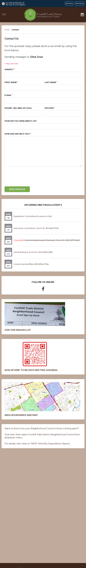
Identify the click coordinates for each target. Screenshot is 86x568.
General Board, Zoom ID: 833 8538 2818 (33, 252)
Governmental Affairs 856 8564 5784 (31, 264)
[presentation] (28, 177)
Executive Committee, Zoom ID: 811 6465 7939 (36, 228)
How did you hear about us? (21, 121)
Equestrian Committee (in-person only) (33, 216)
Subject (10, 69)
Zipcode (50, 108)
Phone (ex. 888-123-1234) (18, 108)
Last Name (51, 82)
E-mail (9, 95)
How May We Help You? (18, 134)
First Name (11, 82)
